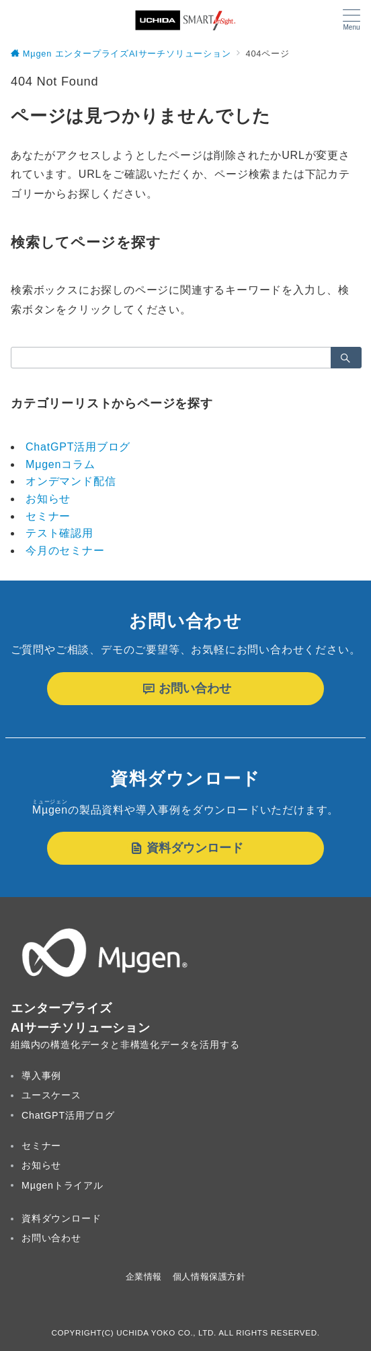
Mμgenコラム (60, 464)
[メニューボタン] (351, 20)
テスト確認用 (59, 533)
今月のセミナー (65, 550)
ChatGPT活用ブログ (78, 447)
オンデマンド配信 (71, 481)
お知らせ (48, 498)
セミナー (48, 516)
